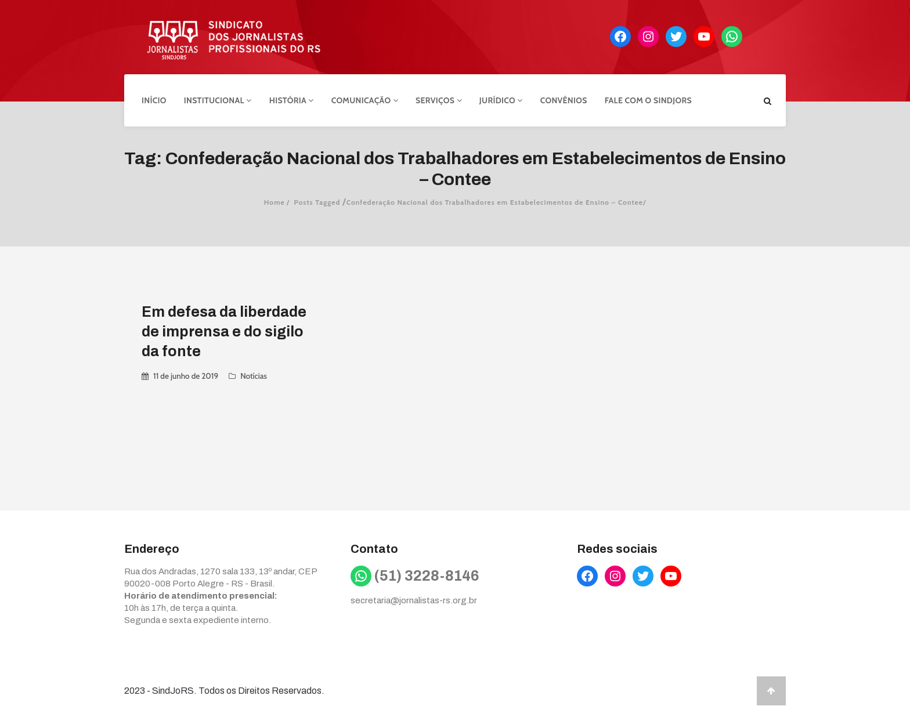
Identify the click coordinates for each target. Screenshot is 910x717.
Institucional (218, 100)
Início (154, 100)
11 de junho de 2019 (185, 376)
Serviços (439, 100)
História (291, 100)
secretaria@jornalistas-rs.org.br (414, 600)
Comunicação (364, 100)
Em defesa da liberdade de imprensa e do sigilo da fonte (224, 331)
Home (274, 202)
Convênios (563, 100)
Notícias (253, 376)
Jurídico (501, 100)
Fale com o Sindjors (648, 100)
